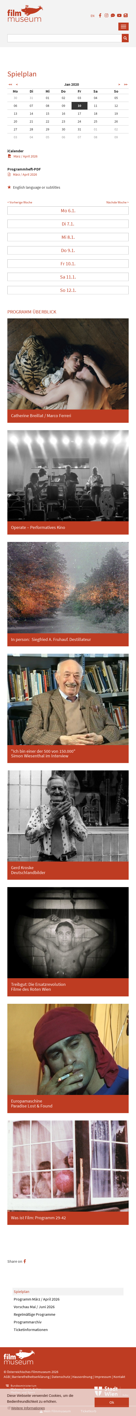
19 (116, 113)
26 (116, 121)
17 (79, 113)
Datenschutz (61, 1376)
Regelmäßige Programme (34, 1314)
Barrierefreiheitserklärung (30, 1376)
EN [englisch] (92, 16)
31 (31, 98)
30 (15, 98)
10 (79, 105)
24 (79, 121)
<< (10, 84)
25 (95, 121)
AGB (7, 1376)
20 (15, 121)
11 (95, 105)
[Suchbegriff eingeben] (64, 38)
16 (63, 113)
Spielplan (21, 1291)
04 (95, 98)
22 (47, 121)
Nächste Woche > (117, 202)
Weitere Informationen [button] (28, 1408)
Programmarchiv (27, 1321)
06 (15, 105)
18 (95, 113)
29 (47, 129)
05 (116, 98)
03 (79, 98)
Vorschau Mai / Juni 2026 (34, 1306)
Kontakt (119, 1376)
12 (116, 105)
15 (47, 113)
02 (63, 98)
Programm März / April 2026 (37, 1299)
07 (31, 105)
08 (47, 105)
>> (125, 84)
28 (31, 129)
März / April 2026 (22, 156)
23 (63, 121)
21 (31, 121)
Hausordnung (82, 1376)
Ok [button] (112, 1402)
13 (15, 113)
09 (63, 105)
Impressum (103, 1376)
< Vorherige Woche (19, 202)
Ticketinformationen (31, 1329)
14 (31, 113)
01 (47, 98)
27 (15, 129)
